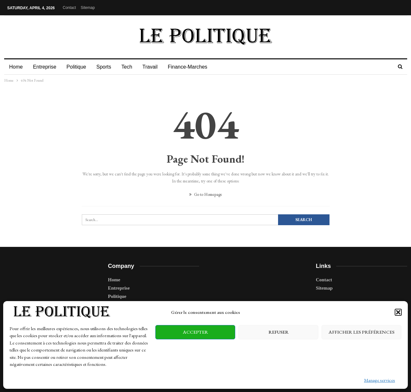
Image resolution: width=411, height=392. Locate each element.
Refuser (278, 332)
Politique (78, 67)
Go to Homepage (205, 194)
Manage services (379, 380)
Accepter (195, 332)
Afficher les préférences (361, 332)
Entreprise (45, 67)
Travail (154, 67)
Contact (69, 7)
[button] (398, 312)
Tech (130, 67)
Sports (106, 67)
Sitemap (88, 7)
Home (16, 67)
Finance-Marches (193, 67)
